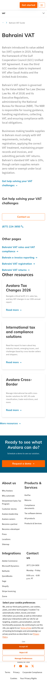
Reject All (23, 652)
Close (23, 641)
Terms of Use (25, 628)
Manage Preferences (23, 658)
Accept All (23, 646)
